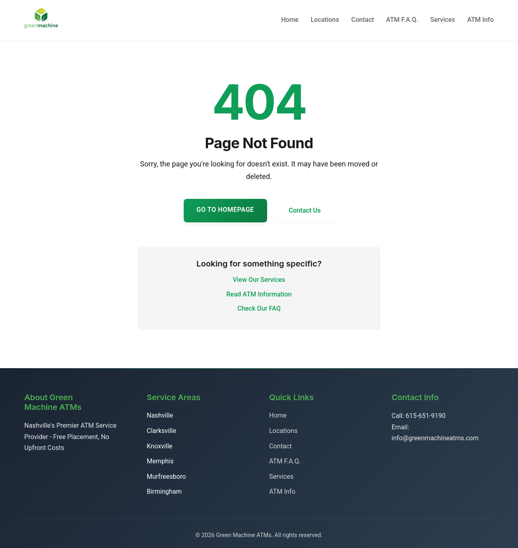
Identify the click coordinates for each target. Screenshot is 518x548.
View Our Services (259, 280)
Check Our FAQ (258, 308)
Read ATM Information (258, 294)
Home (290, 19)
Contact (362, 19)
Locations (325, 19)
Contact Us (305, 210)
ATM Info (480, 19)
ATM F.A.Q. (402, 19)
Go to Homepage (225, 209)
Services (442, 19)
